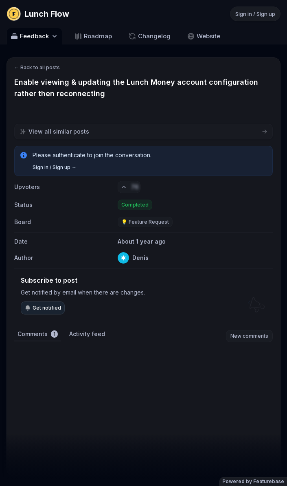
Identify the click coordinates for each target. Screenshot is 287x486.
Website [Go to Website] (203, 36)
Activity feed (87, 333)
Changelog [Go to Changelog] (149, 36)
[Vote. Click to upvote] (129, 187)
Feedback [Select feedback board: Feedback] (34, 36)
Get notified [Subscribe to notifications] (42, 308)
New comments (249, 336)
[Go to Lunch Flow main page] (38, 14)
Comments (38, 334)
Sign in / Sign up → (55, 167)
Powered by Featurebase (253, 481)
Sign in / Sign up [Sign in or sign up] (255, 14)
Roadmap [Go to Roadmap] (93, 36)
